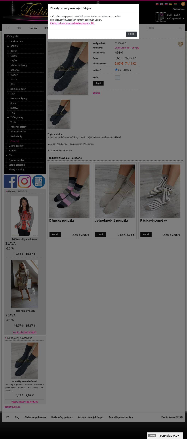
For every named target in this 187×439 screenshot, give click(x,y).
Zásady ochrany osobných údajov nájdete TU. (72, 23)
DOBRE (131, 34)
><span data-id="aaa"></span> (165, 435)
